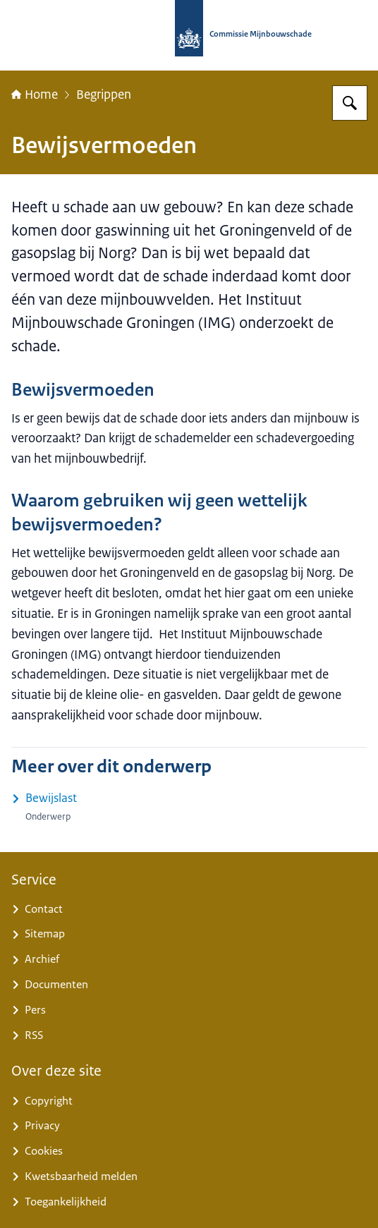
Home (34, 94)
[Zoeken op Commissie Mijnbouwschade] (350, 103)
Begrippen (103, 94)
